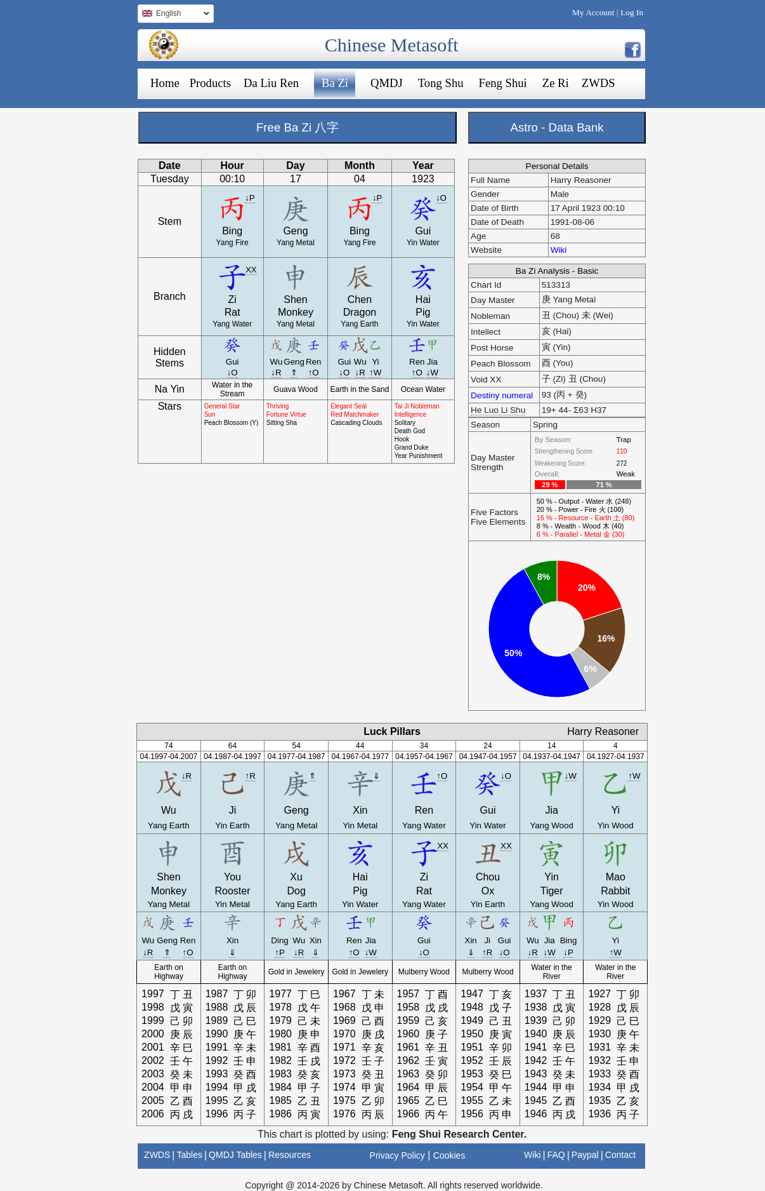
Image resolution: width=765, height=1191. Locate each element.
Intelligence (411, 414)
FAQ (556, 1155)
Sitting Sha (281, 422)
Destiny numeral (502, 395)
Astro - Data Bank (556, 127)
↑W (375, 372)
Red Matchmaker (354, 414)
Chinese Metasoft (392, 44)
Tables (189, 1155)
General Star (222, 406)
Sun (210, 414)
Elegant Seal (348, 406)
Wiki (559, 250)
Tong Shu (441, 83)
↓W (432, 372)
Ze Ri (555, 83)
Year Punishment (419, 455)
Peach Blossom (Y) (231, 422)
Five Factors (494, 512)
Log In (631, 12)
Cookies (449, 1155)
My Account (593, 12)
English (173, 15)
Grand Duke (412, 447)
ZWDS (598, 83)
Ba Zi (335, 83)
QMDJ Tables (235, 1155)
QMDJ (386, 83)
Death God (410, 430)
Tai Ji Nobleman (417, 406)
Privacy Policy (397, 1155)
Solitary (405, 422)
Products (210, 83)
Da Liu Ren (271, 83)
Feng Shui (503, 83)
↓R (276, 372)
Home (165, 83)
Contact (620, 1155)
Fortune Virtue (286, 414)
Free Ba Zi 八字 (297, 127)
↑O (313, 372)
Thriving (277, 406)
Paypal (585, 1155)
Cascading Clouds (356, 422)
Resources (289, 1155)
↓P (250, 198)
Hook (402, 439)
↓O (441, 198)
